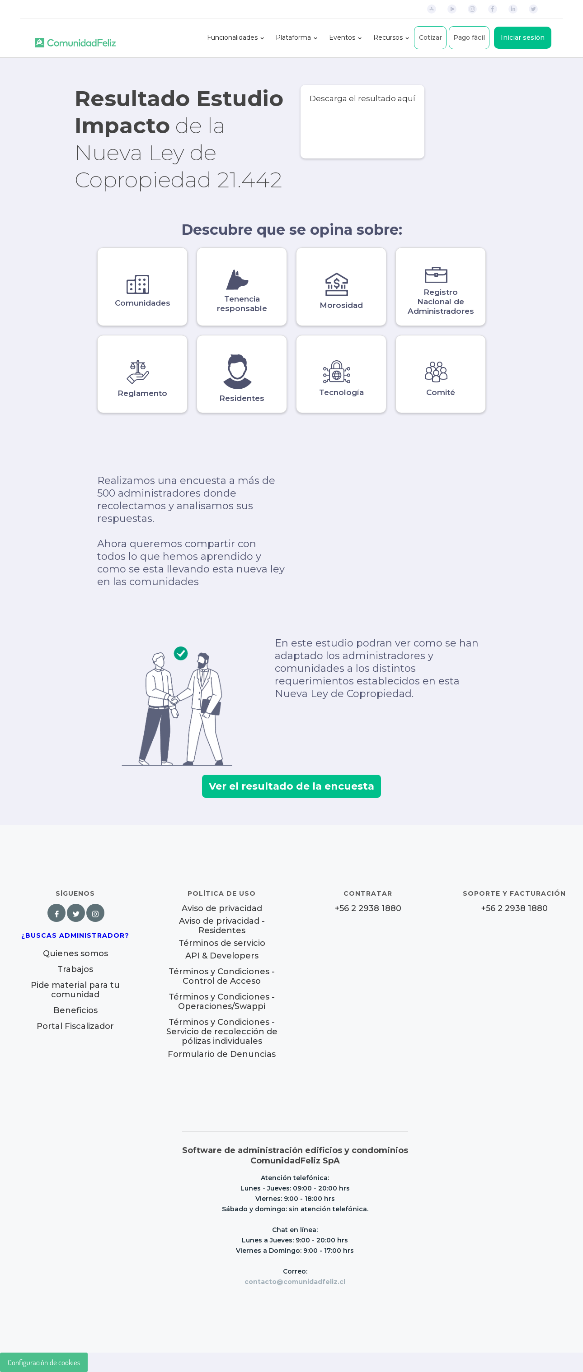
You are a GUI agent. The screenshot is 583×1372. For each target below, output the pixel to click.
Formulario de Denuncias (222, 1054)
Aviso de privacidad (222, 908)
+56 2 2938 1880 (368, 908)
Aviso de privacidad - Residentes (222, 925)
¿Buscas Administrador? (75, 935)
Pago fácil (469, 37)
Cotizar (430, 37)
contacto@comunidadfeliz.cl (294, 1282)
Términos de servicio (222, 943)
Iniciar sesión (523, 37)
